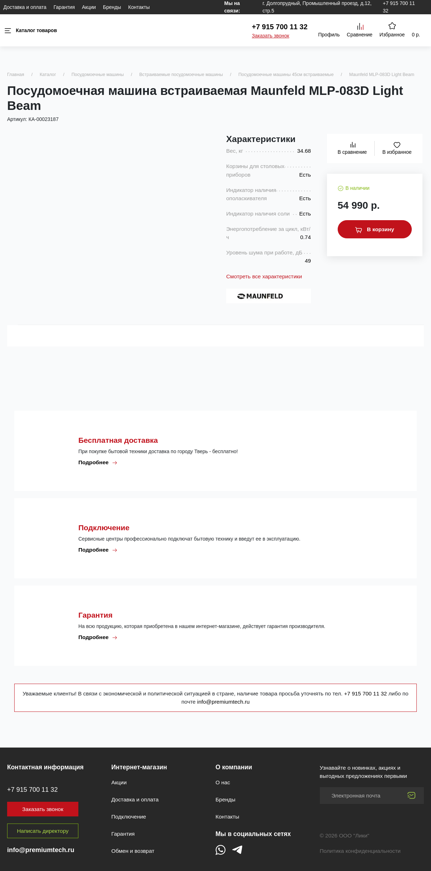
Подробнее (98, 462)
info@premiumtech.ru (223, 702)
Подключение (128, 817)
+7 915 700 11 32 (279, 27)
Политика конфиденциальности (360, 851)
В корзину (374, 229)
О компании (234, 767)
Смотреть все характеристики (264, 276)
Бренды (112, 7)
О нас (223, 782)
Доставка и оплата (25, 7)
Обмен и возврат (133, 851)
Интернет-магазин (139, 767)
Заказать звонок (270, 36)
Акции (89, 7)
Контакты (139, 7)
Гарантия (64, 7)
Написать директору (43, 831)
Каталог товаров (30, 30)
